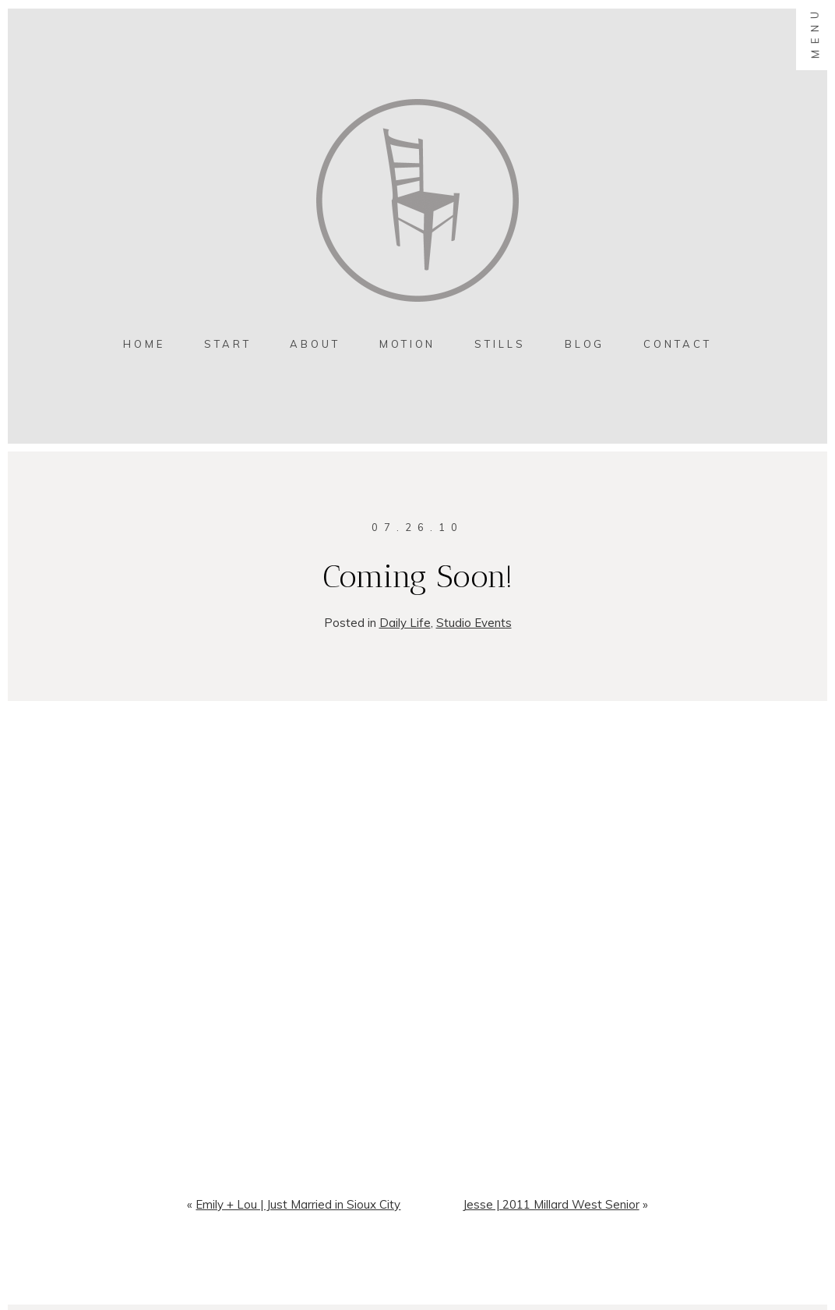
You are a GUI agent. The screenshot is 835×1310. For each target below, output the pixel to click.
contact (677, 344)
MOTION (407, 344)
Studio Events (474, 622)
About (315, 344)
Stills (499, 344)
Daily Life (405, 622)
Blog (585, 344)
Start (228, 344)
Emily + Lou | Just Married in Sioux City (298, 1204)
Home (144, 344)
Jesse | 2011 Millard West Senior (551, 1204)
